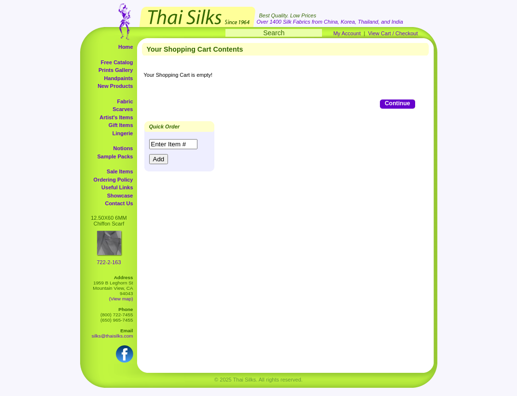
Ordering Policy (113, 180)
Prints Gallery (115, 70)
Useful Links (117, 187)
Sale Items (120, 171)
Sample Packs (115, 156)
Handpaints (118, 78)
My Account (347, 33)
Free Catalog (117, 62)
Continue (397, 103)
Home (125, 47)
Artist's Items (116, 117)
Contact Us (119, 203)
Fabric (125, 101)
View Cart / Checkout (393, 33)
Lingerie (122, 133)
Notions (123, 148)
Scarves (122, 109)
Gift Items (121, 125)
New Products (115, 86)
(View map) (121, 298)
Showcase (120, 195)
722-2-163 (109, 262)
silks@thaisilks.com (112, 336)
